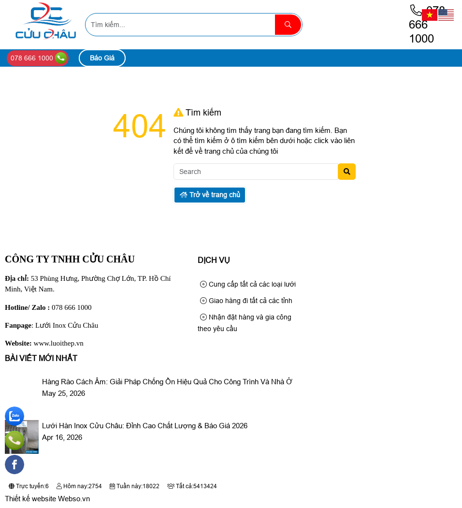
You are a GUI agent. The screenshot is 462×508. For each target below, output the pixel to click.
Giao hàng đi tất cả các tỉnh (246, 301)
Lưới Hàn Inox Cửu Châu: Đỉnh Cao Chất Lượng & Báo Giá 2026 (144, 425)
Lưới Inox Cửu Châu (66, 325)
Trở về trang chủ (210, 195)
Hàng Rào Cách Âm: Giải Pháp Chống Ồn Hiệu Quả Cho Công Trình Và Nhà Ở (167, 381)
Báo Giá (102, 58)
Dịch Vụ (214, 260)
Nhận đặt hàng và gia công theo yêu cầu (244, 323)
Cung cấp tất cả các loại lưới (248, 284)
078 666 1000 (427, 24)
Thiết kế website (30, 498)
